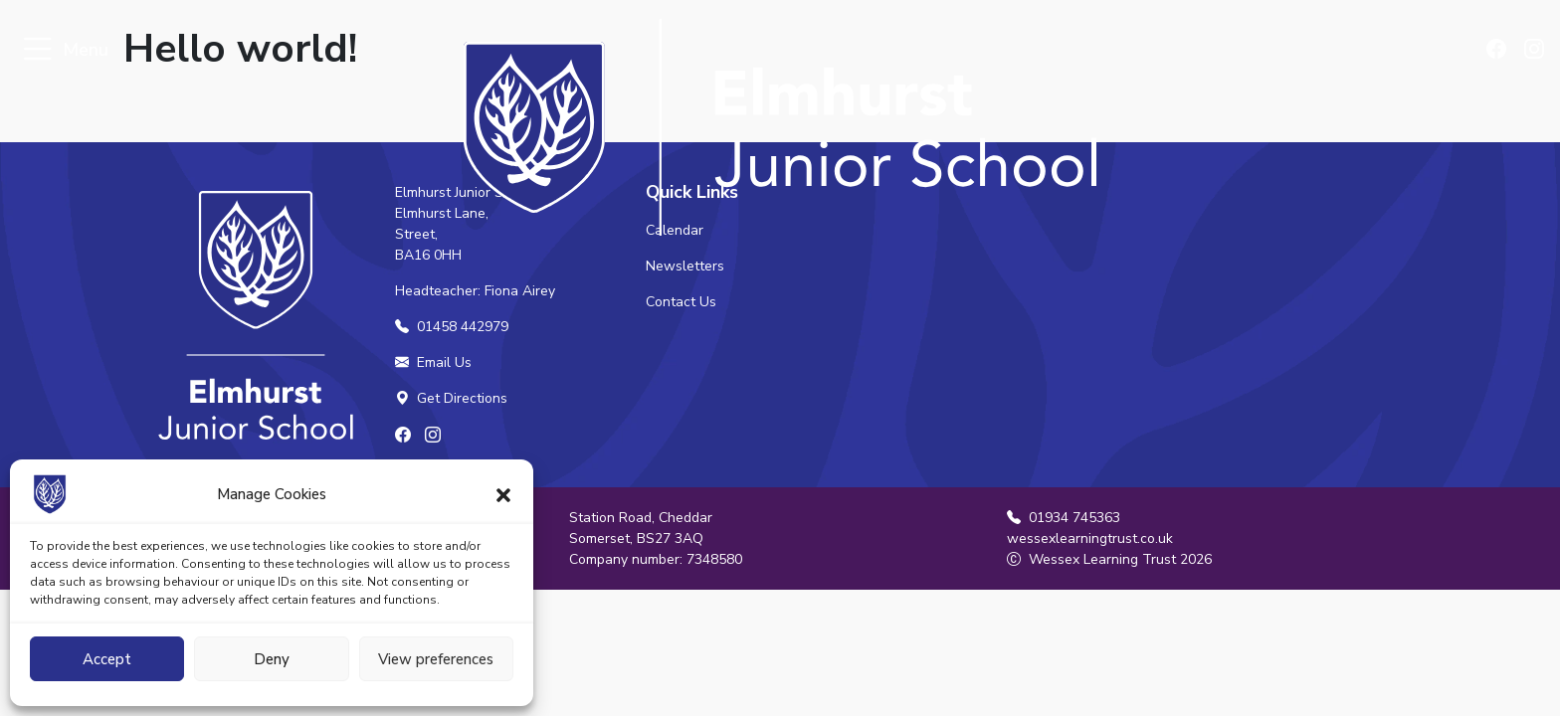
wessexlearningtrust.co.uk (1090, 538)
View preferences (435, 659)
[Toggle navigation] (37, 50)
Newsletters (685, 266)
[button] (503, 494)
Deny (272, 659)
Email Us (433, 362)
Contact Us (681, 301)
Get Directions (451, 398)
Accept (107, 659)
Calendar (674, 230)
